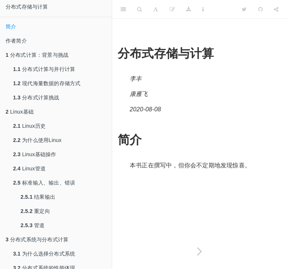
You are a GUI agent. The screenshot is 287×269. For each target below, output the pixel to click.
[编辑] (172, 9)
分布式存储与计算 (27, 7)
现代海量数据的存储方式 (46, 83)
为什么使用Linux (37, 140)
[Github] (260, 9)
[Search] (140, 9)
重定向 (35, 211)
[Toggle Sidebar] (123, 9)
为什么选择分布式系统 (44, 254)
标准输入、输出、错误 (44, 183)
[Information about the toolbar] (203, 9)
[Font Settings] (156, 9)
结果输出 (38, 197)
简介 (11, 27)
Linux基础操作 (34, 154)
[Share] (276, 9)
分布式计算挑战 (36, 98)
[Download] (188, 9)
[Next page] (199, 251)
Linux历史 (29, 126)
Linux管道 (29, 168)
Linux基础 (20, 112)
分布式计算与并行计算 (44, 69)
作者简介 (16, 41)
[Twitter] (244, 9)
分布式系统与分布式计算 (37, 239)
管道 (33, 225)
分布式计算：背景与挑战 (37, 55)
